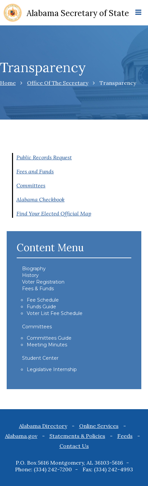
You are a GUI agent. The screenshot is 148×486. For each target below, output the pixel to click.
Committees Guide (49, 338)
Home (8, 82)
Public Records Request (44, 157)
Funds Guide (41, 307)
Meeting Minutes (47, 345)
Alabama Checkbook (40, 199)
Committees (30, 185)
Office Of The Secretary (57, 82)
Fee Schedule (43, 300)
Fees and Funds (35, 171)
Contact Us (74, 446)
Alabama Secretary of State (78, 13)
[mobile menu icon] (138, 12)
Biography (34, 269)
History (30, 275)
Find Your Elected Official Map (53, 213)
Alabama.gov (21, 436)
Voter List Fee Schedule (55, 313)
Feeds (125, 436)
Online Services (99, 426)
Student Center (40, 358)
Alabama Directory (43, 426)
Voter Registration (43, 282)
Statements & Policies (77, 436)
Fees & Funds (38, 289)
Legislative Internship (52, 369)
